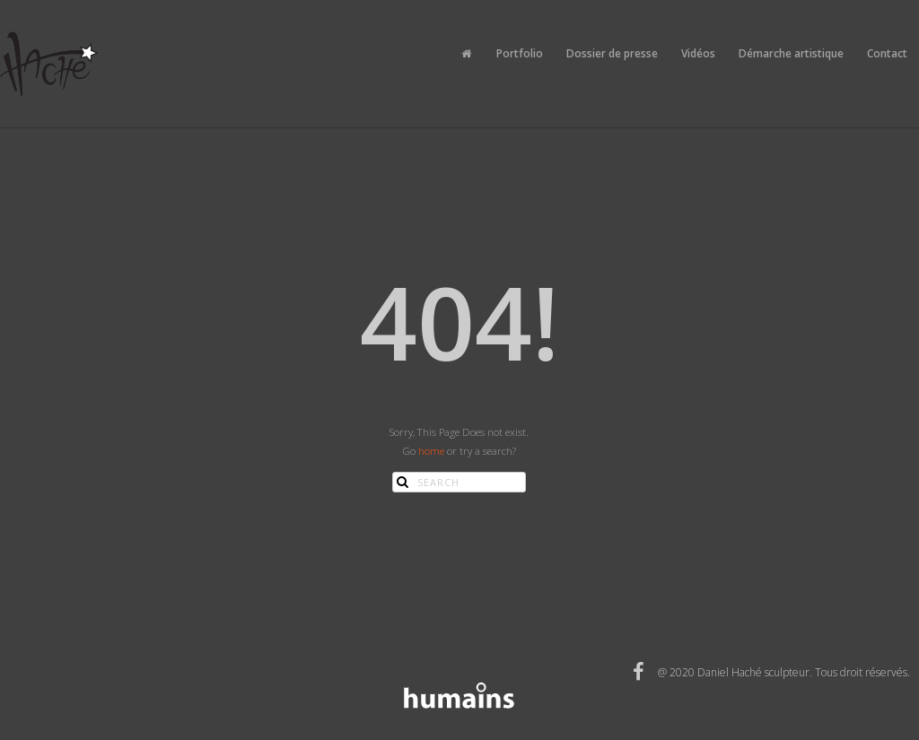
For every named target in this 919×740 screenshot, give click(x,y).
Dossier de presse (612, 53)
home (431, 450)
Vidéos (698, 53)
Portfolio (519, 53)
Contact (887, 53)
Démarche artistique (791, 53)
